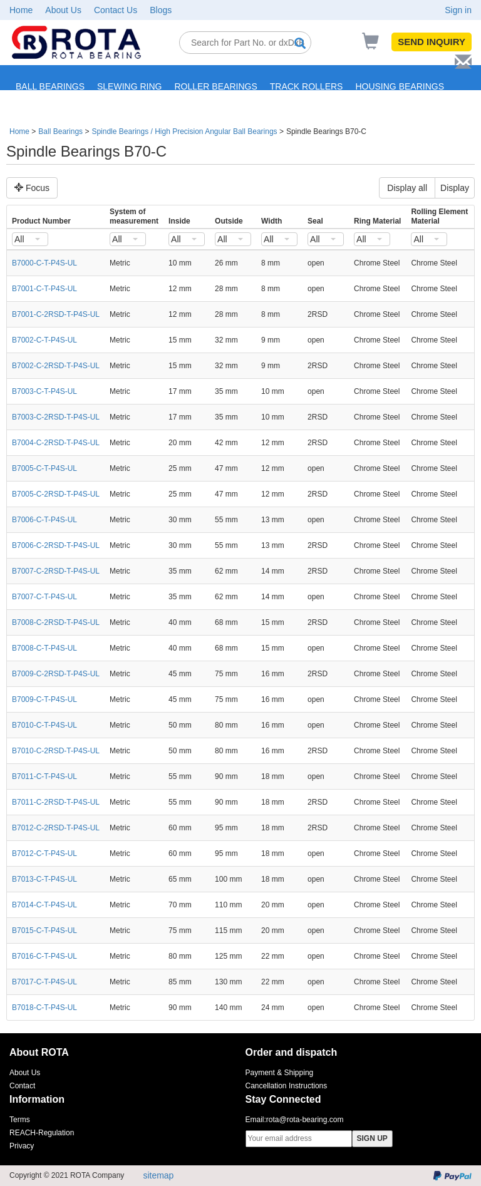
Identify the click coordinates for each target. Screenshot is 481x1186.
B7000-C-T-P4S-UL (44, 263)
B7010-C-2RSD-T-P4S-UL (56, 750)
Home (21, 10)
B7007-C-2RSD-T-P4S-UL (56, 571)
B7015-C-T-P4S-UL (44, 930)
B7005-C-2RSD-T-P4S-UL (56, 494)
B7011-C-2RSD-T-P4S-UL (56, 802)
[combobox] (30, 239)
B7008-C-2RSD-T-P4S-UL (56, 622)
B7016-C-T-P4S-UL (44, 956)
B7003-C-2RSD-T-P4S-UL (56, 417)
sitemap (158, 1175)
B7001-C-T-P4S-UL (44, 288)
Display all (407, 188)
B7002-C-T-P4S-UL (44, 340)
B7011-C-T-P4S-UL (44, 776)
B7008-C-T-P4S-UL (44, 648)
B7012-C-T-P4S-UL (44, 853)
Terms (19, 1119)
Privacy (21, 1146)
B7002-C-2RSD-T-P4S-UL (56, 365)
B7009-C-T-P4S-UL (44, 699)
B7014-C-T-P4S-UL (44, 904)
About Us (63, 10)
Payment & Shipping (280, 1072)
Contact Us (115, 10)
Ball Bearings (60, 131)
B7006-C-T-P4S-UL (44, 519)
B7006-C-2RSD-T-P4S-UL (56, 545)
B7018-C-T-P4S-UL (44, 1007)
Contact (22, 1085)
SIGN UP (372, 1138)
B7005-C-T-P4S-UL (44, 468)
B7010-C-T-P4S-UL (44, 725)
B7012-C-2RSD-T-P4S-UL (56, 827)
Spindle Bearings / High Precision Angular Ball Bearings (184, 131)
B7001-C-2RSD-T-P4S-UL (56, 314)
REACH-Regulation (41, 1132)
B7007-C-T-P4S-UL (44, 596)
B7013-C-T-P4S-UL (44, 879)
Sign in (458, 10)
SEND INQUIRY (431, 41)
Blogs (161, 10)
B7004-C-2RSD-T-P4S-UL (56, 442)
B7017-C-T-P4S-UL (44, 981)
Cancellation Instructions (287, 1085)
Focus (31, 188)
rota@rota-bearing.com (305, 1119)
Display (454, 188)
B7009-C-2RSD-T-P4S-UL (56, 673)
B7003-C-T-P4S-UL (44, 391)
